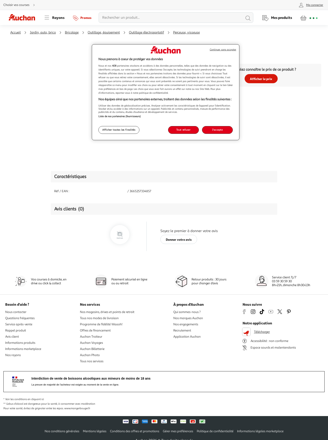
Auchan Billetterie (92, 349)
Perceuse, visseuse (186, 32)
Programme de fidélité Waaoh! (101, 324)
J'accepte (217, 129)
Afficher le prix (261, 79)
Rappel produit (15, 330)
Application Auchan (187, 337)
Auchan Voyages (91, 343)
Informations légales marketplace (260, 431)
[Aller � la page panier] (309, 17)
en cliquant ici (36, 399)
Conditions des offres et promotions (134, 431)
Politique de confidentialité (215, 431)
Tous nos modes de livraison (99, 318)
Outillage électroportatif (146, 32)
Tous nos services (91, 361)
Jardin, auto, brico (43, 32)
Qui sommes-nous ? (187, 312)
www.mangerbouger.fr (77, 408)
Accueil (15, 32)
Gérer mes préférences (178, 431)
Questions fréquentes (20, 318)
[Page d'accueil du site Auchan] (23, 17)
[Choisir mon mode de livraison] (20, 5)
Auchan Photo (90, 355)
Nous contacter (15, 312)
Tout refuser (183, 129)
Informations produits (20, 343)
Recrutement (182, 330)
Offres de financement (95, 330)
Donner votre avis (179, 239)
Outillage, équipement (104, 32)
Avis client (12, 337)
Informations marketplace (23, 349)
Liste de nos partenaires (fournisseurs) (119, 116)
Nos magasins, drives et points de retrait (107, 312)
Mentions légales (94, 431)
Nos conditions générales (62, 431)
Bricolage (72, 32)
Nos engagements (185, 324)
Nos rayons (13, 355)
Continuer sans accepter (223, 49)
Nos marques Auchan (188, 318)
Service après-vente (18, 324)
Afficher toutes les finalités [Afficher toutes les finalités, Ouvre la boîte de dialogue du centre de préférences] (119, 129)
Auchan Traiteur (91, 337)
